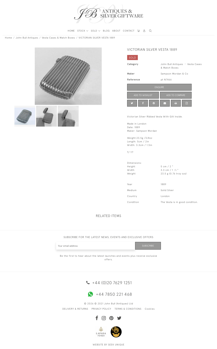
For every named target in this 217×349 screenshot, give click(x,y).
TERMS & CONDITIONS (128, 308)
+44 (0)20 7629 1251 (108, 282)
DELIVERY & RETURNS (75, 308)
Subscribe (148, 245)
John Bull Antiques (27, 37)
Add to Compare (175, 95)
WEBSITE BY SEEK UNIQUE (108, 344)
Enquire (159, 87)
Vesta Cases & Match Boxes (58, 37)
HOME (71, 30)
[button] (144, 31)
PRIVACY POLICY (101, 308)
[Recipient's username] (95, 246)
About (116, 30)
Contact (128, 30)
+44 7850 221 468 (108, 294)
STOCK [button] (81, 30)
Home (8, 37)
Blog (106, 30)
